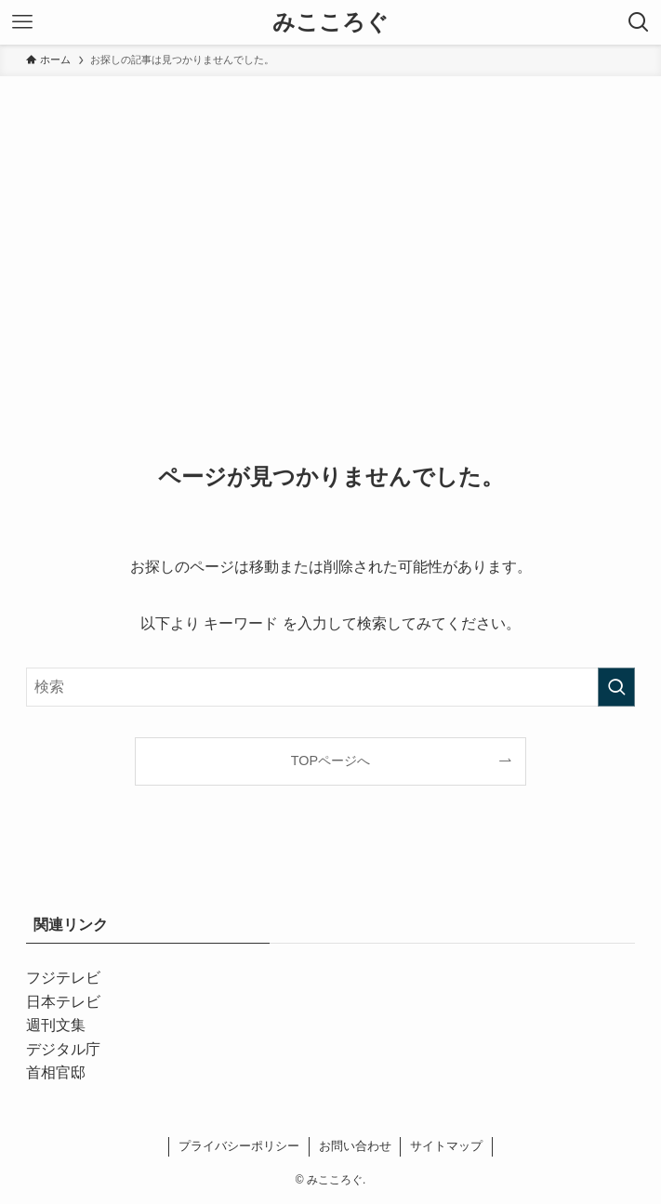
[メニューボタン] (22, 22)
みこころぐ (330, 22)
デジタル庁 (63, 1049)
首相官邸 (56, 1072)
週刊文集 (56, 1025)
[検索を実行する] (616, 687)
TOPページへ (330, 760)
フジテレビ (63, 978)
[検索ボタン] (638, 22)
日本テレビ (63, 1002)
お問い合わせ (355, 1146)
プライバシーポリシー (238, 1146)
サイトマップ (446, 1146)
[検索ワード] (330, 687)
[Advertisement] (330, 216)
